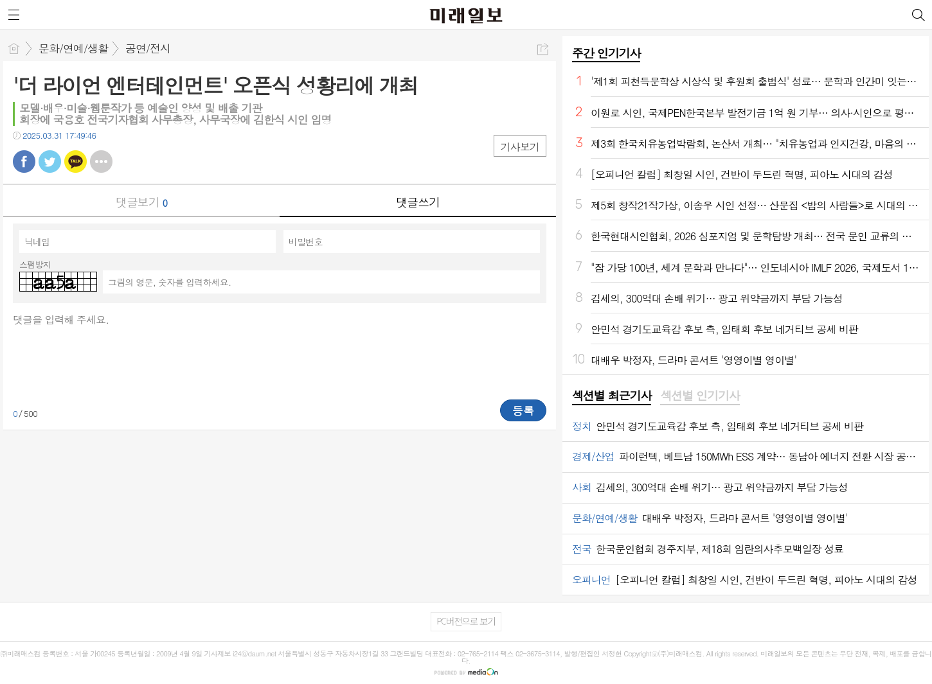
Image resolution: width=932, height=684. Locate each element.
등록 (523, 410)
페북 (24, 161)
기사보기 (520, 146)
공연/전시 (147, 48)
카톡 (75, 161)
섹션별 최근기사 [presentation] (611, 395)
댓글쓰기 (418, 202)
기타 (101, 161)
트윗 (50, 161)
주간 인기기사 (606, 53)
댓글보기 (141, 202)
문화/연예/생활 (73, 48)
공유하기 (542, 49)
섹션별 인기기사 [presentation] (699, 395)
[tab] (612, 396)
